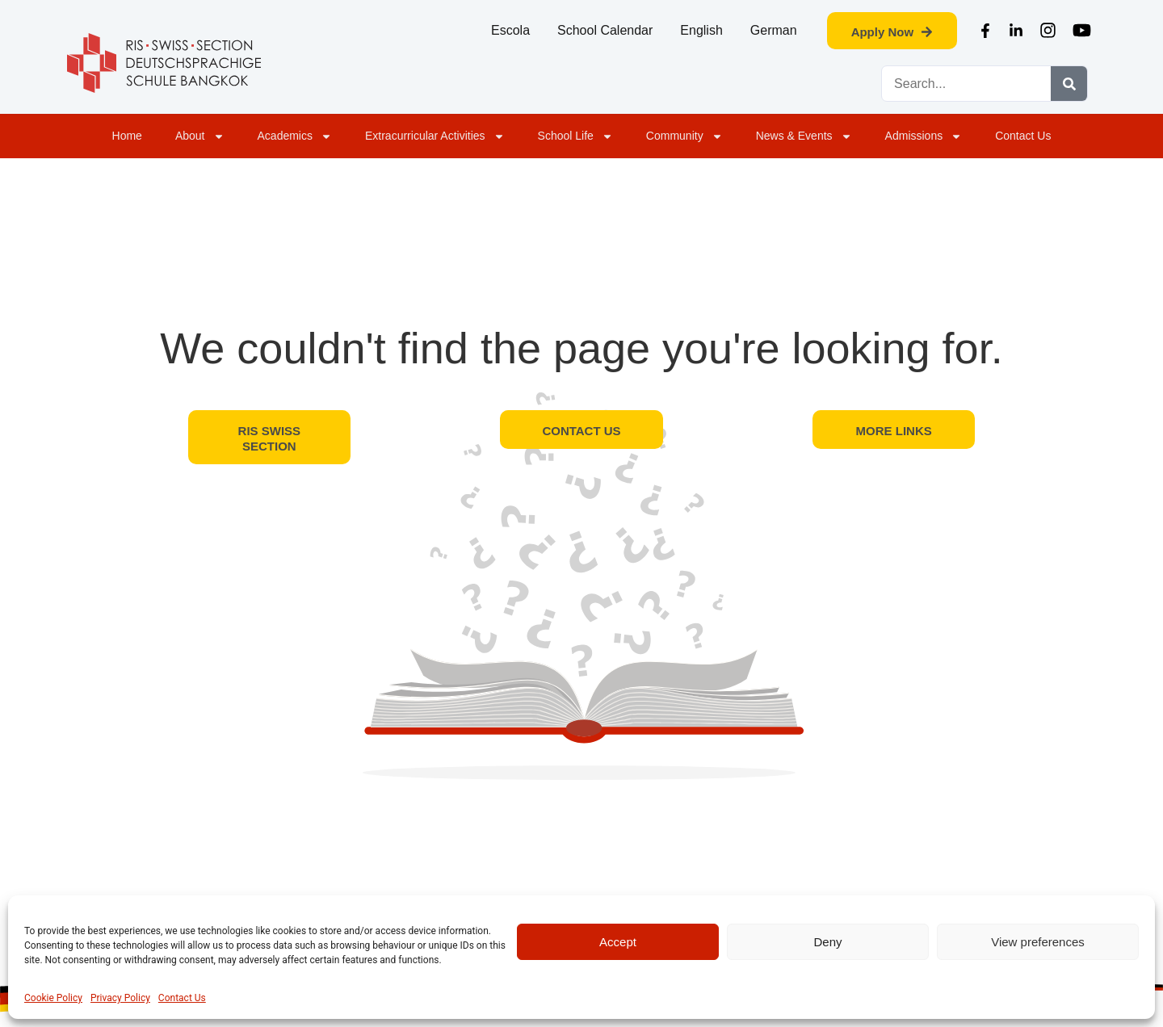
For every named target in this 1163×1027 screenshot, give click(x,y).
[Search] (1069, 83)
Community (684, 136)
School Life (575, 136)
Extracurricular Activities (435, 136)
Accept (617, 942)
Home (127, 135)
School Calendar (605, 30)
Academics (295, 136)
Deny (827, 942)
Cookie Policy (53, 998)
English (701, 30)
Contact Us (182, 998)
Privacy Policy (120, 998)
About (200, 136)
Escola (510, 30)
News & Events (804, 136)
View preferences (1038, 942)
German (773, 30)
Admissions (924, 136)
